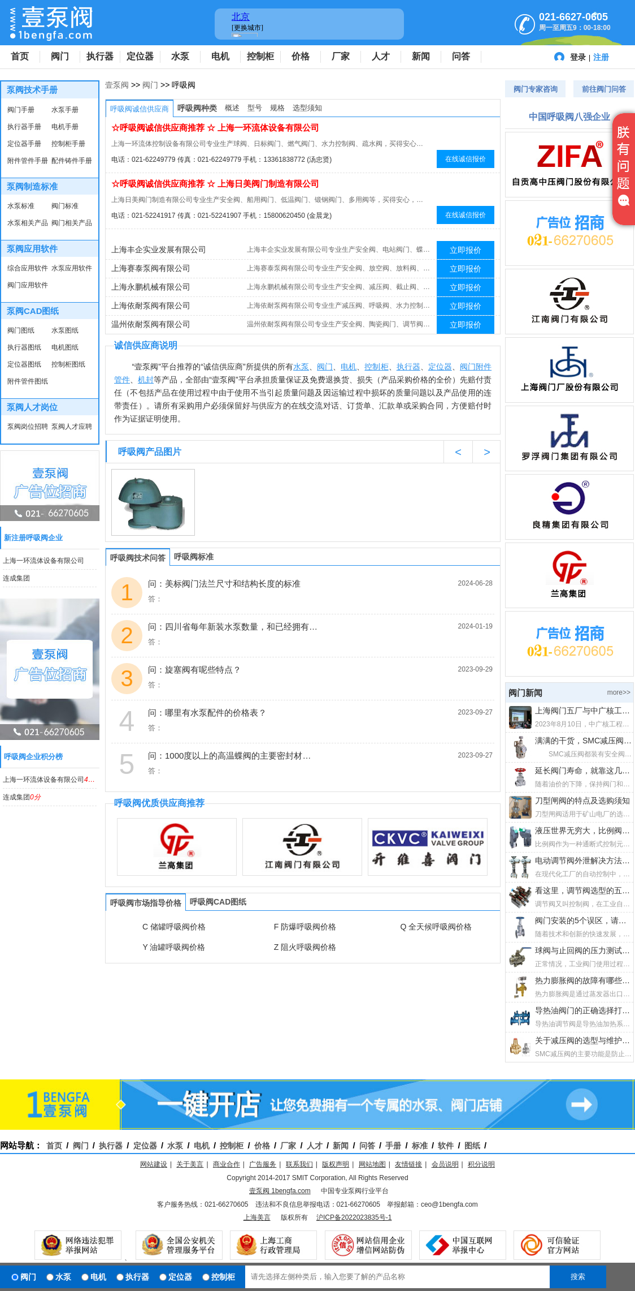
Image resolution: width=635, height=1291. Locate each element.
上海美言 (257, 1217)
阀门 (60, 56)
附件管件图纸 (27, 381)
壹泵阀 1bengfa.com (280, 1191)
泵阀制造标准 (32, 186)
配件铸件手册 (71, 161)
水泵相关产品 (27, 223)
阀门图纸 (20, 330)
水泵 (180, 56)
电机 (220, 56)
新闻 (421, 56)
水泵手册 (65, 110)
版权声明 (335, 1164)
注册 (601, 57)
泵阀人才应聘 (71, 427)
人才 (381, 56)
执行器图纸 (24, 347)
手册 (393, 1145)
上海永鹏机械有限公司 (150, 286)
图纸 (472, 1145)
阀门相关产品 (71, 223)
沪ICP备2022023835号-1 (354, 1217)
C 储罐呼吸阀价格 (174, 926)
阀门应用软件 (27, 285)
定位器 (140, 56)
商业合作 (226, 1164)
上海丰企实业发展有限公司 (158, 249)
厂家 (341, 56)
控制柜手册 (68, 144)
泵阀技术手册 (32, 89)
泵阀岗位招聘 (27, 427)
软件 (446, 1145)
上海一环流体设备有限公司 (43, 561)
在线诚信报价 (465, 159)
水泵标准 (20, 206)
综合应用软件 (27, 268)
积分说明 (481, 1164)
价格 (301, 56)
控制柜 (260, 56)
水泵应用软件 (71, 268)
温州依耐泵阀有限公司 (150, 324)
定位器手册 (24, 144)
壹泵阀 (117, 84)
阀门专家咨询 (536, 89)
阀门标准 (65, 206)
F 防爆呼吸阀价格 (305, 926)
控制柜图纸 (68, 364)
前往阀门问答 (604, 89)
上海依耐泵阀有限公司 (150, 305)
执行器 (100, 56)
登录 (578, 57)
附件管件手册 (27, 161)
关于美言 (189, 1164)
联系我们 (299, 1164)
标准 (420, 1145)
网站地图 (372, 1164)
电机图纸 (65, 347)
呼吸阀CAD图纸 (218, 901)
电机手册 (65, 127)
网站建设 (153, 1164)
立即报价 (465, 250)
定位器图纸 (24, 364)
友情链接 (408, 1164)
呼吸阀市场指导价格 (145, 902)
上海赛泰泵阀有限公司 (150, 268)
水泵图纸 (65, 330)
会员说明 (445, 1164)
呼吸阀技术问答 (138, 557)
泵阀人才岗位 (32, 407)
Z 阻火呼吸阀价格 (305, 947)
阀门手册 (20, 110)
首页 (20, 56)
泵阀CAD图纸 (33, 311)
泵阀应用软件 (32, 248)
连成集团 (16, 578)
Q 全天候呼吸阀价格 (436, 926)
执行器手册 (24, 127)
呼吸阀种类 (197, 108)
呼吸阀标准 (194, 556)
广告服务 (262, 1164)
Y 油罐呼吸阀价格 (174, 947)
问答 (461, 56)
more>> (618, 692)
